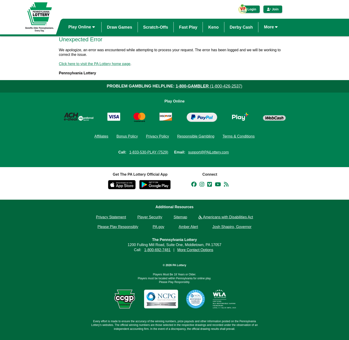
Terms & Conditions (238, 136)
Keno (213, 27)
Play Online (82, 27)
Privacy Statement (111, 217)
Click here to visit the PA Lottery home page (94, 64)
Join (273, 9)
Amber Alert (188, 227)
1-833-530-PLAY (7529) (148, 152)
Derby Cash (241, 27)
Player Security (149, 217)
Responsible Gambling (195, 136)
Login (249, 10)
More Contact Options (195, 250)
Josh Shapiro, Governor (231, 227)
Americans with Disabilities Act (225, 217)
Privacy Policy (157, 136)
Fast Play (188, 27)
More (271, 27)
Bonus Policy (127, 136)
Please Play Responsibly (118, 227)
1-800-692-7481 (157, 250)
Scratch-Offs (155, 27)
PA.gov (158, 227)
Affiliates (101, 136)
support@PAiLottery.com (208, 152)
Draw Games (119, 27)
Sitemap (180, 217)
